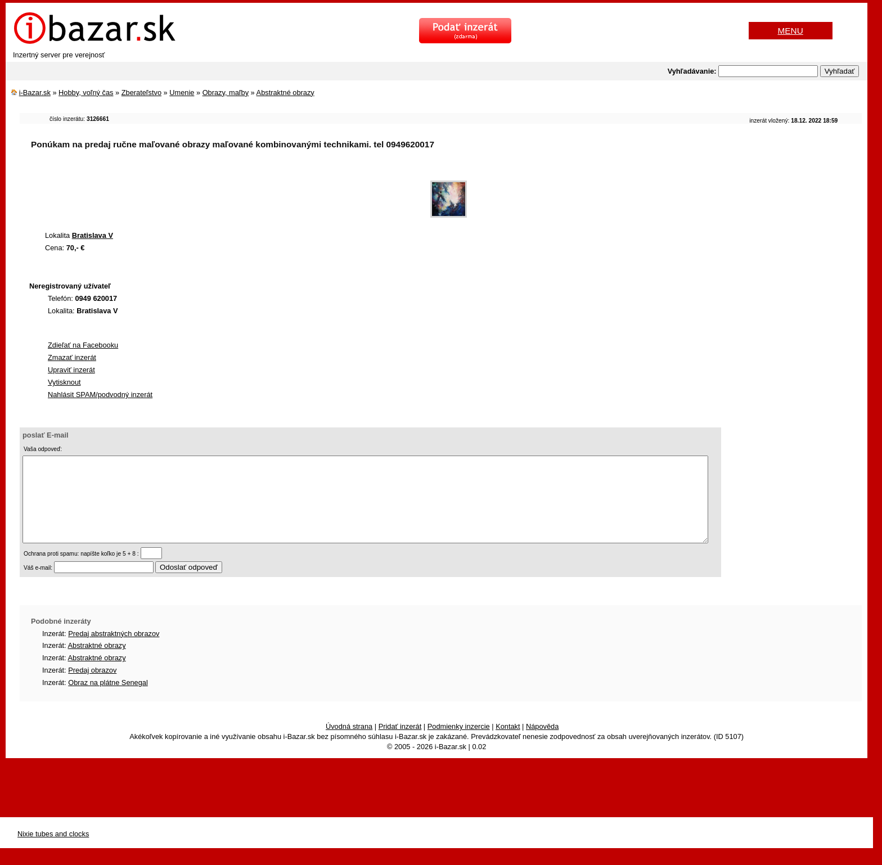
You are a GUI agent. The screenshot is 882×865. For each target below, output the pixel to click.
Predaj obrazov (92, 687)
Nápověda (542, 743)
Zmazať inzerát (72, 357)
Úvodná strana (349, 743)
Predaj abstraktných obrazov (113, 650)
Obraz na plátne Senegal (108, 699)
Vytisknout (64, 382)
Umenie (181, 92)
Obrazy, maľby (225, 92)
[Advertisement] (224, 193)
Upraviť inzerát (71, 370)
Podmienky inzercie (459, 743)
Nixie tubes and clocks (53, 850)
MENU (790, 30)
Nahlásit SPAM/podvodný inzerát (100, 394)
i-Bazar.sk (35, 92)
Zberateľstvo (141, 92)
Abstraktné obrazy (285, 92)
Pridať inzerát (400, 743)
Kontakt (508, 743)
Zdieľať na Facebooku (83, 345)
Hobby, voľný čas (85, 92)
